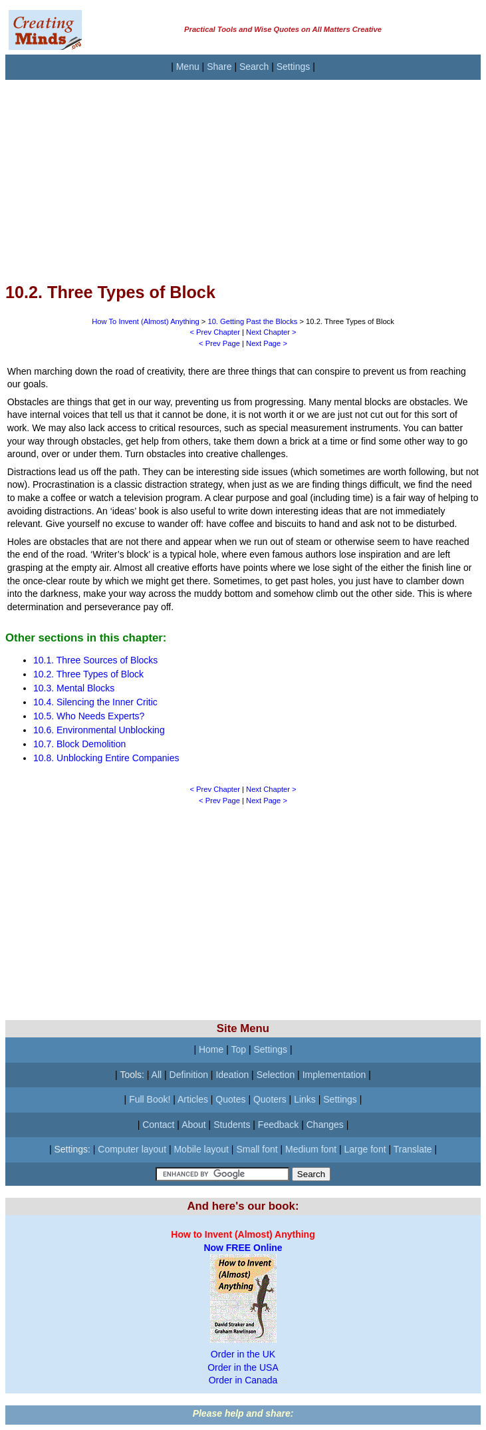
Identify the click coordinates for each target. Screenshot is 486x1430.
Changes (325, 1124)
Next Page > (266, 343)
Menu (187, 66)
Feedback (278, 1124)
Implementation (334, 1074)
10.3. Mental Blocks (73, 688)
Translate (413, 1149)
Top (238, 1049)
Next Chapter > (271, 332)
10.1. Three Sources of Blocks (95, 660)
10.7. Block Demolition (79, 744)
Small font (256, 1149)
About (194, 1124)
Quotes (230, 1099)
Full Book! (149, 1099)
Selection (276, 1074)
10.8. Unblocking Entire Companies (106, 758)
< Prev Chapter (214, 332)
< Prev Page (219, 343)
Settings (293, 66)
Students (231, 1124)
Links (305, 1099)
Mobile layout (201, 1149)
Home (211, 1049)
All (157, 1074)
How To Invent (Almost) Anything (145, 321)
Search (254, 66)
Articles (193, 1099)
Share (219, 66)
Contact (158, 1124)
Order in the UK (243, 1354)
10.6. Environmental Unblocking (99, 730)
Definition (189, 1074)
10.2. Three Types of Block (88, 674)
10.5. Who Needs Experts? (88, 716)
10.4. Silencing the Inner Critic (95, 702)
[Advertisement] (243, 173)
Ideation (232, 1074)
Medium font (310, 1149)
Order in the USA (243, 1367)
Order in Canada (243, 1380)
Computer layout (132, 1149)
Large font (365, 1149)
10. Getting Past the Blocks (252, 321)
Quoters (270, 1099)
